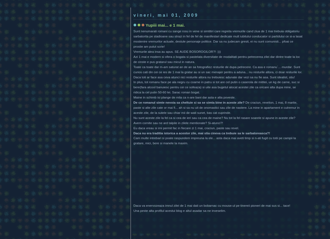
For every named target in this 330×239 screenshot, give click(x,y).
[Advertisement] (165, 5)
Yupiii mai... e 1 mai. (165, 25)
